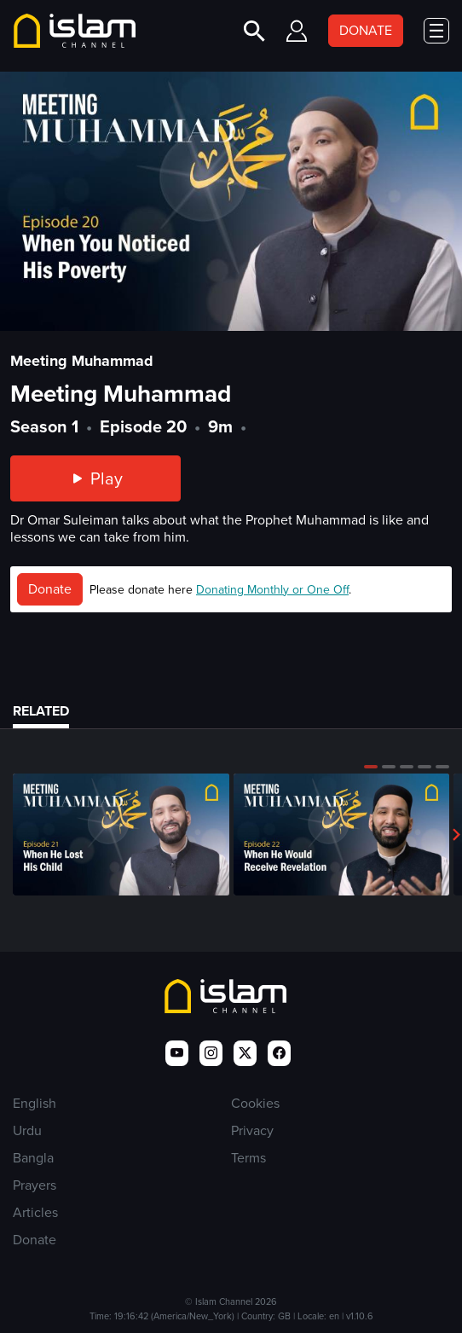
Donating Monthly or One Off (272, 590)
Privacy (252, 1130)
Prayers (34, 1185)
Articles (35, 1212)
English (34, 1103)
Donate (50, 589)
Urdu (27, 1130)
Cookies (255, 1103)
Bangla (33, 1158)
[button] (371, 766)
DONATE (365, 30)
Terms (248, 1158)
